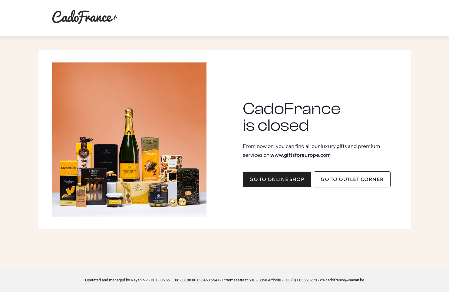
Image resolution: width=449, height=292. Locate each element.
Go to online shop (277, 179)
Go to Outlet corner (352, 179)
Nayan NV (139, 280)
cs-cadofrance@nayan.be (342, 280)
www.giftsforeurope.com (300, 155)
